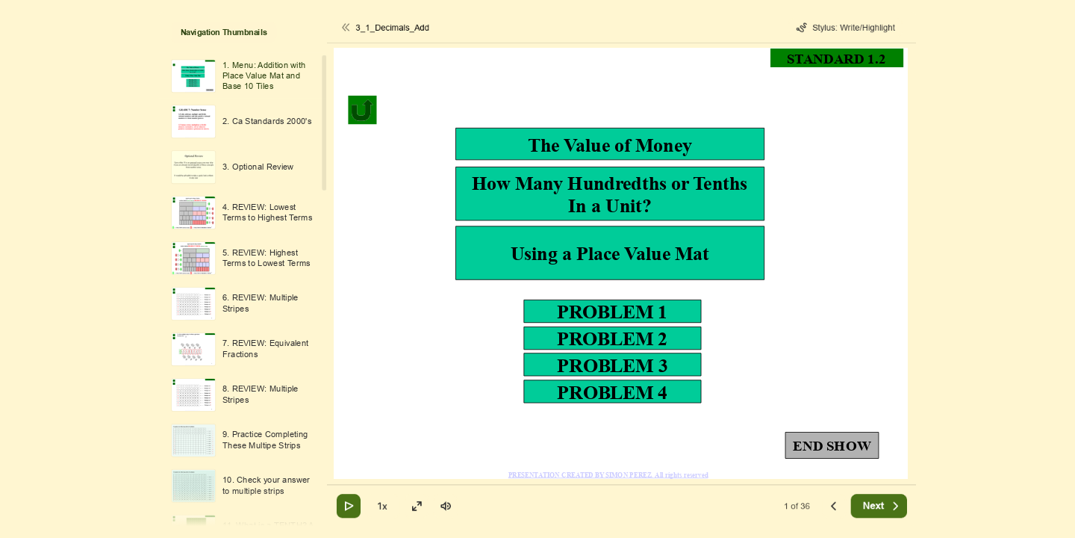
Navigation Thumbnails (224, 32)
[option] (243, 76)
